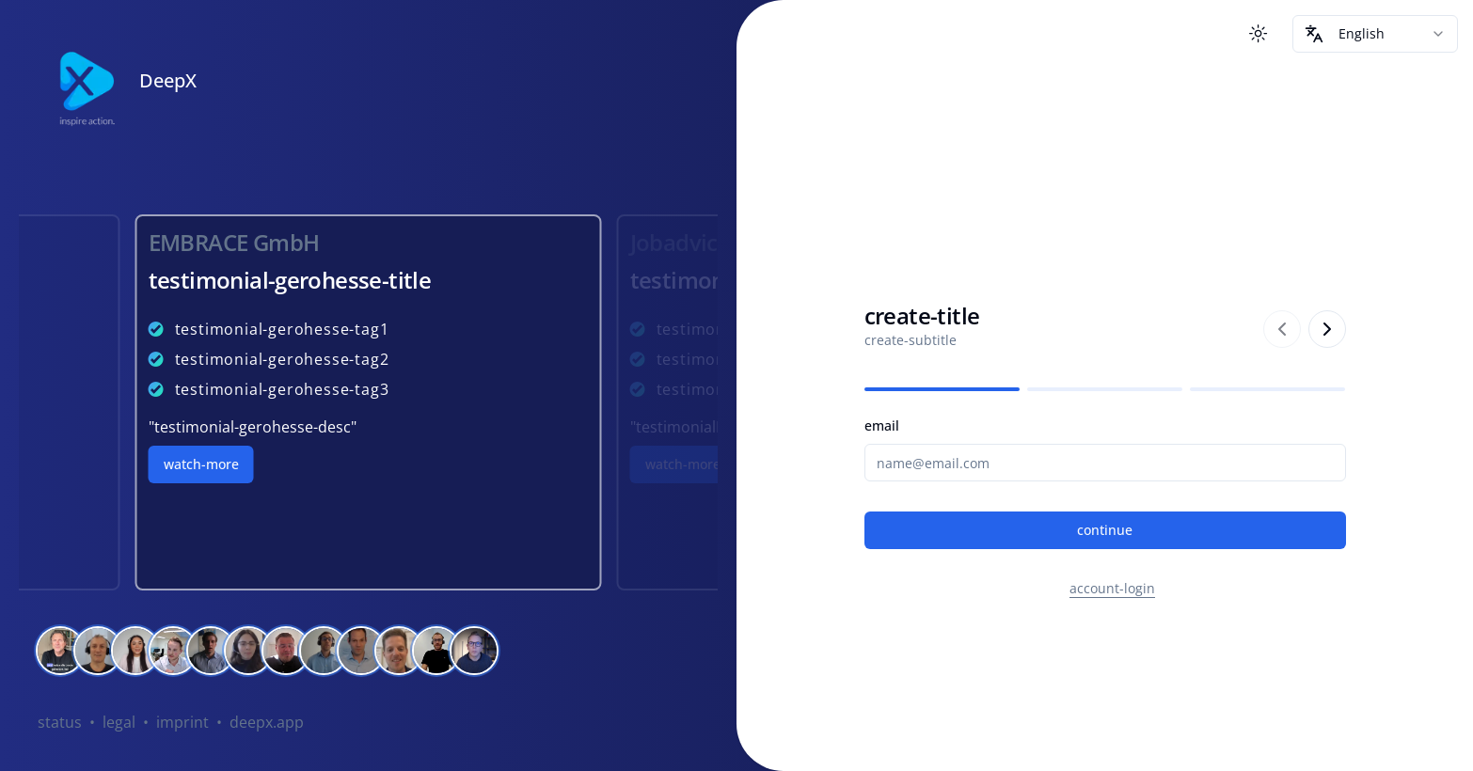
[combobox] (1375, 34)
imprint (182, 722)
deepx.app (267, 722)
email (881, 425)
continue (1104, 530)
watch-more (201, 464)
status (60, 722)
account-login (1112, 588)
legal (119, 722)
